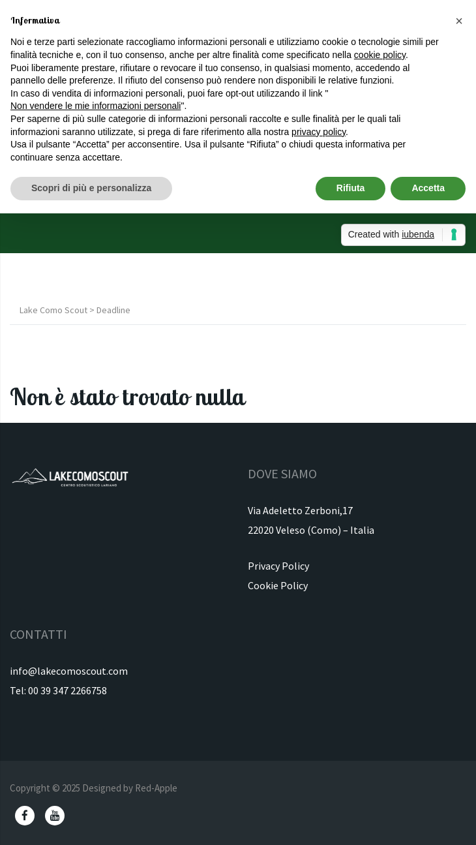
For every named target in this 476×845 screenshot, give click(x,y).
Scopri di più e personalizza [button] (91, 188)
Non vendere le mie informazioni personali (95, 105)
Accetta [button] (428, 188)
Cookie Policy (278, 585)
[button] (459, 20)
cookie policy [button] (380, 55)
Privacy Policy (278, 565)
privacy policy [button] (318, 132)
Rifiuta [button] (350, 188)
